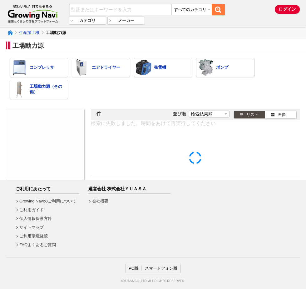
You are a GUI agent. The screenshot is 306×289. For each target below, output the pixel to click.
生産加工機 (29, 32)
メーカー (126, 20)
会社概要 (100, 201)
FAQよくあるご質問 (37, 244)
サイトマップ (31, 227)
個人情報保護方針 (35, 218)
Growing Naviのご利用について (47, 201)
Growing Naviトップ (9, 33)
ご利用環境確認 (33, 236)
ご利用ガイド (31, 209)
